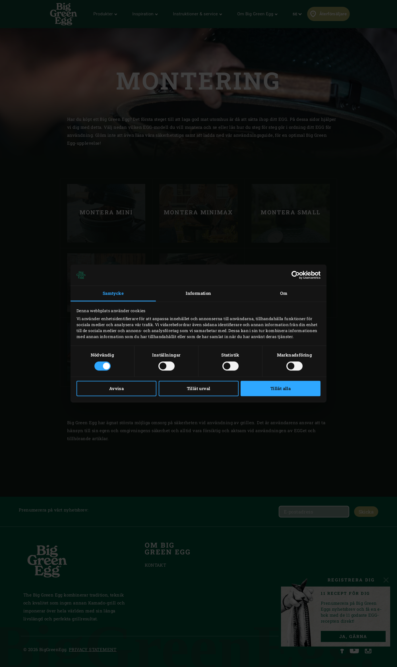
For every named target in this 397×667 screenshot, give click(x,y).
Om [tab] (284, 293)
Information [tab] (198, 293)
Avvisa (116, 389)
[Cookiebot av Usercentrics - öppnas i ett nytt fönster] (296, 275)
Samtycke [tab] (113, 293)
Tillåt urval (198, 389)
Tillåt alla (280, 389)
